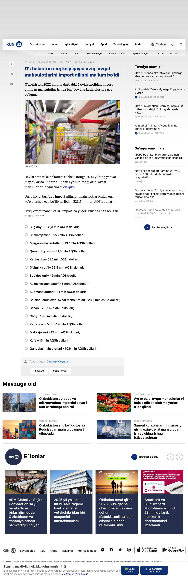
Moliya (64, 53)
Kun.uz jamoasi (87, 550)
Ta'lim (51, 53)
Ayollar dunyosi (140, 53)
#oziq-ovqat (60, 370)
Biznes (174, 53)
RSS (42, 550)
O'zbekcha (158, 44)
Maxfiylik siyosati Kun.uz (74, 573)
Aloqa (53, 550)
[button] (170, 456)
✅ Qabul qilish (130, 570)
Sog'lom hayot (94, 53)
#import (39, 370)
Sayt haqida (27, 550)
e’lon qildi (67, 187)
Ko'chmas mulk (117, 53)
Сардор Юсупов (57, 361)
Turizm (160, 53)
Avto (77, 53)
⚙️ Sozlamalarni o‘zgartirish (154, 570)
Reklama (67, 550)
